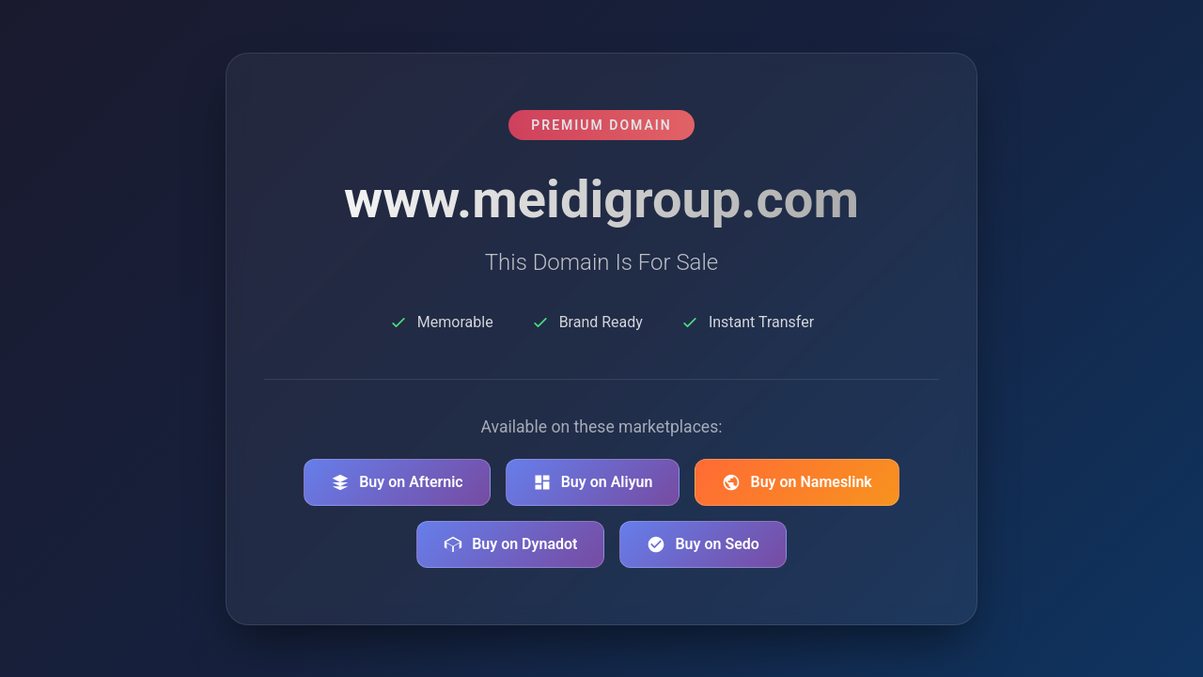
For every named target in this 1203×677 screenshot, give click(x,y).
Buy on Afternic (397, 482)
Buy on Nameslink (796, 482)
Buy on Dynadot (510, 544)
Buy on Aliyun (593, 482)
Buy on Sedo (702, 544)
